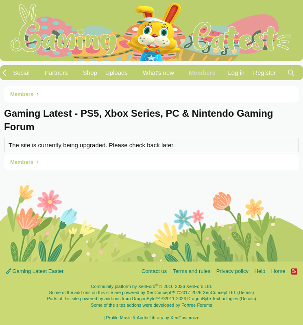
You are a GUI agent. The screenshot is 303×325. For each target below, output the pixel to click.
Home (278, 271)
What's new (158, 72)
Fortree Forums (196, 305)
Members (202, 72)
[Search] (291, 72)
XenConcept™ (161, 292)
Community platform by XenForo (151, 286)
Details (246, 292)
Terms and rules (191, 271)
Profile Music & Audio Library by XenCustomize (153, 317)
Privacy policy (232, 271)
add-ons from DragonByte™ (132, 298)
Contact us (154, 271)
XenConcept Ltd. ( (221, 292)
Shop (90, 72)
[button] (25, 72)
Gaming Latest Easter (34, 271)
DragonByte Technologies (212, 298)
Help (260, 271)
